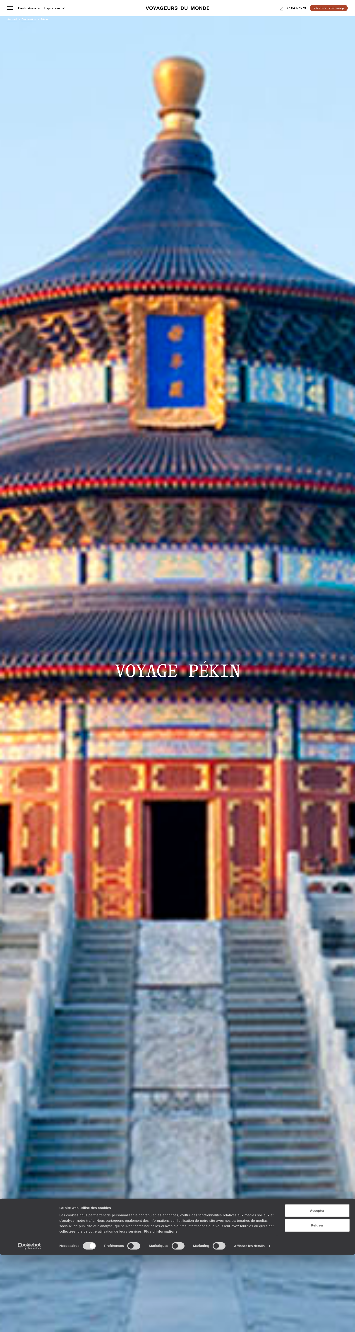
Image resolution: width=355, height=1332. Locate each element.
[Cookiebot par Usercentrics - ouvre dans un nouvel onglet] (29, 1323)
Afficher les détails (249, 1323)
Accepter (317, 1287)
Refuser (317, 1302)
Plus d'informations (161, 1308)
